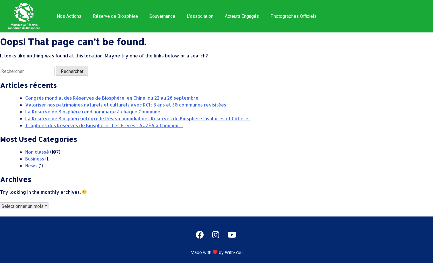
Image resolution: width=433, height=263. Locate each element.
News (31, 166)
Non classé (37, 152)
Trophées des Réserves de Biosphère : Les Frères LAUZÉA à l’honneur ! (104, 125)
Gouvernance (162, 16)
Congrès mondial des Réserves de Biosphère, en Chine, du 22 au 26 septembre (111, 98)
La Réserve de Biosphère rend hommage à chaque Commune (92, 112)
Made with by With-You (216, 252)
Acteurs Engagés (242, 16)
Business (34, 159)
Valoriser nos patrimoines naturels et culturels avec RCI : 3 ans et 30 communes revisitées (125, 105)
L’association (200, 16)
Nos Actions (69, 16)
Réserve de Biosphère (115, 16)
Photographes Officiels (293, 16)
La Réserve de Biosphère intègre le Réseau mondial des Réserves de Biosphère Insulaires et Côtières (138, 118)
